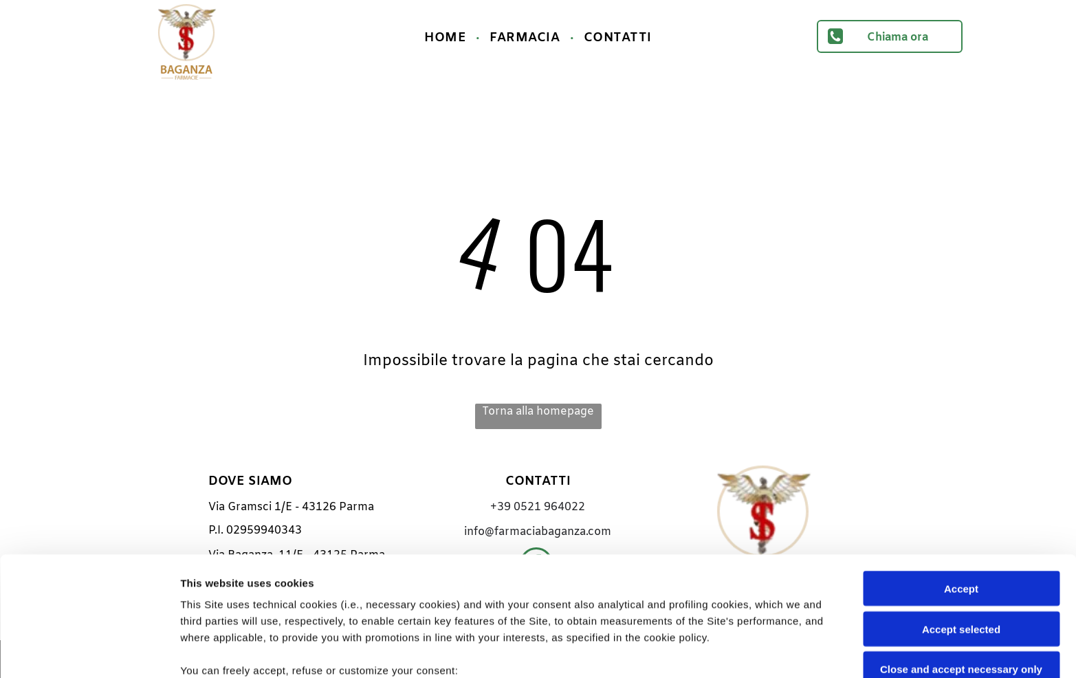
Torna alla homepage (538, 411)
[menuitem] (446, 38)
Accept (961, 477)
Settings (699, 651)
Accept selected (961, 517)
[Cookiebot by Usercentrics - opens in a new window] (89, 651)
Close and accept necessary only (961, 557)
